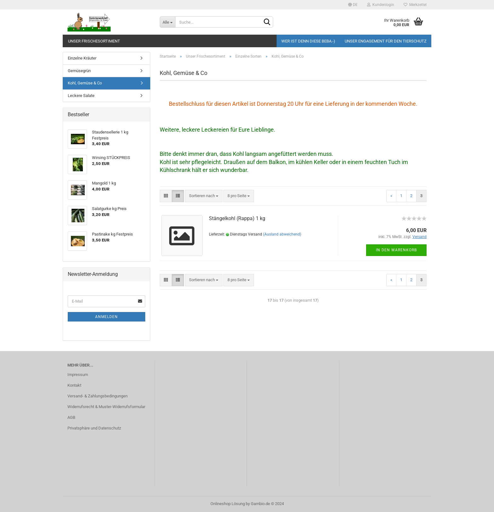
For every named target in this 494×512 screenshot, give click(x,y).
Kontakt (74, 385)
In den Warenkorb (396, 250)
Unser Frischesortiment (94, 41)
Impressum (77, 374)
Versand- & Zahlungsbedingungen (97, 396)
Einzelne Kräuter (82, 58)
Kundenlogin (380, 5)
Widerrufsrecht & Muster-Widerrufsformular (106, 406)
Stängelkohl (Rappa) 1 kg (237, 218)
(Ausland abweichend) (282, 234)
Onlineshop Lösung (227, 503)
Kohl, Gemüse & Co (85, 83)
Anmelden (106, 317)
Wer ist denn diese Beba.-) (308, 41)
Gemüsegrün (79, 70)
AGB (71, 417)
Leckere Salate (81, 95)
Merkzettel (415, 5)
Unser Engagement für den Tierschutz (386, 41)
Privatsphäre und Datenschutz (94, 428)
